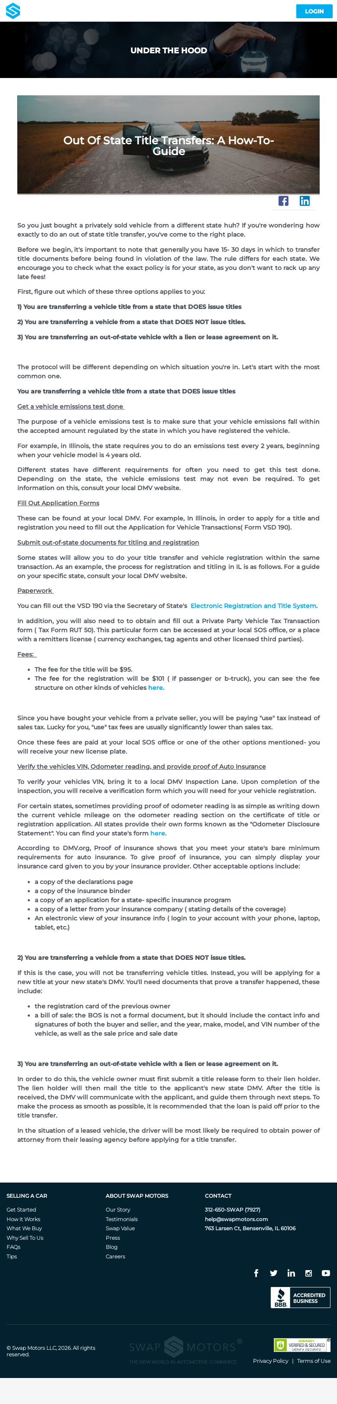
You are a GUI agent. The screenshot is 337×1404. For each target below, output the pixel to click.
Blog (111, 1247)
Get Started (21, 1209)
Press (113, 1238)
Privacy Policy (270, 1361)
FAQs (13, 1247)
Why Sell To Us (24, 1238)
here (155, 688)
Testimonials (122, 1219)
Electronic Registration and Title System (253, 605)
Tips (11, 1256)
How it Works (23, 1219)
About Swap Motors (137, 1196)
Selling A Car (26, 1196)
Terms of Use (314, 1361)
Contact (218, 1196)
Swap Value (120, 1228)
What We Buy (24, 1228)
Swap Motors (28, 1348)
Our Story (118, 1209)
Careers (115, 1256)
